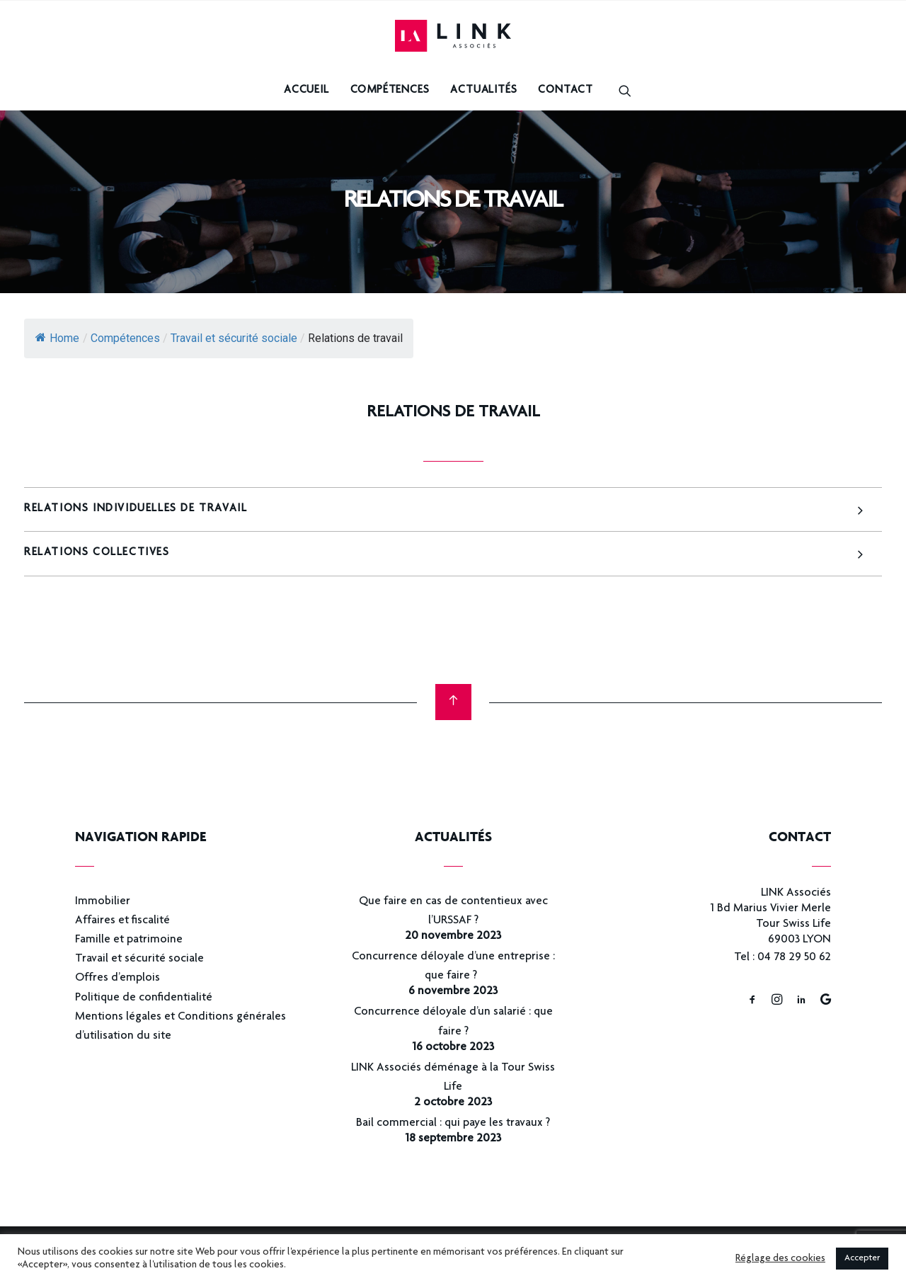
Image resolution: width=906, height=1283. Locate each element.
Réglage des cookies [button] (780, 1259)
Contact (565, 90)
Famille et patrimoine (129, 940)
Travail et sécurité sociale (139, 959)
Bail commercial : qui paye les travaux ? (453, 1123)
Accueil (306, 90)
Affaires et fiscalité (122, 921)
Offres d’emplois (117, 978)
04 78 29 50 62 (794, 958)
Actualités (483, 90)
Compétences (390, 90)
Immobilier (102, 902)
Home (57, 338)
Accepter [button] (862, 1258)
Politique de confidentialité (143, 998)
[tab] (453, 510)
